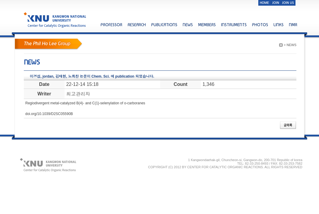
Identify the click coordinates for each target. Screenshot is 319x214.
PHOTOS (260, 24)
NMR (293, 24)
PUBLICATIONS (164, 24)
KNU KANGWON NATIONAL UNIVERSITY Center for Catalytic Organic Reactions (55, 20)
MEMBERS (207, 24)
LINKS (278, 24)
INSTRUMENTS (234, 24)
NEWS (188, 24)
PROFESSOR (111, 24)
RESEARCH (137, 24)
